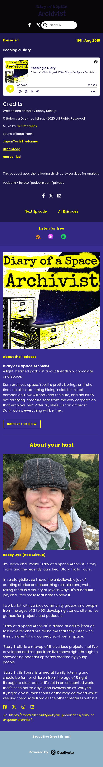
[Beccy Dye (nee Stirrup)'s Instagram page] (25, 707)
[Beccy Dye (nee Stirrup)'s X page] (16, 707)
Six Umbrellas (27, 126)
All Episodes (68, 211)
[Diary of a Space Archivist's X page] (36, 25)
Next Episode (36, 211)
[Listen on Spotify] (64, 236)
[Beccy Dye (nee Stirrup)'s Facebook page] (7, 707)
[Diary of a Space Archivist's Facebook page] (29, 25)
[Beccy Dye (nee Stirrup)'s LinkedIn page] (34, 707)
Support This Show (21, 424)
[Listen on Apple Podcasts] (50, 236)
